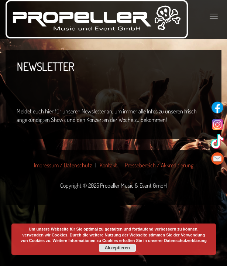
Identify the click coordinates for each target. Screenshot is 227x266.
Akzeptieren (117, 247)
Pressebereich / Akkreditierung (159, 165)
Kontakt (108, 165)
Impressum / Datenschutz (63, 165)
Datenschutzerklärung (185, 240)
